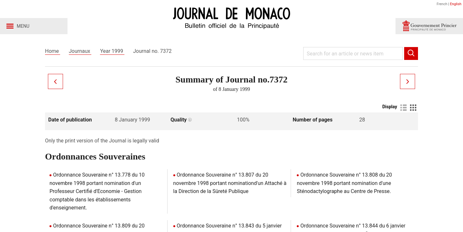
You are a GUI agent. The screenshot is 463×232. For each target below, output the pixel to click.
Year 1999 (112, 51)
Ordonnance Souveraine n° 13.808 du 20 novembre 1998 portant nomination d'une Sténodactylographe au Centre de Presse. (344, 183)
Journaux (80, 51)
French (442, 4)
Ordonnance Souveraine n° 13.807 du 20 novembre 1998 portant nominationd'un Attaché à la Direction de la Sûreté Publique (229, 183)
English (455, 4)
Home (52, 51)
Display (389, 106)
